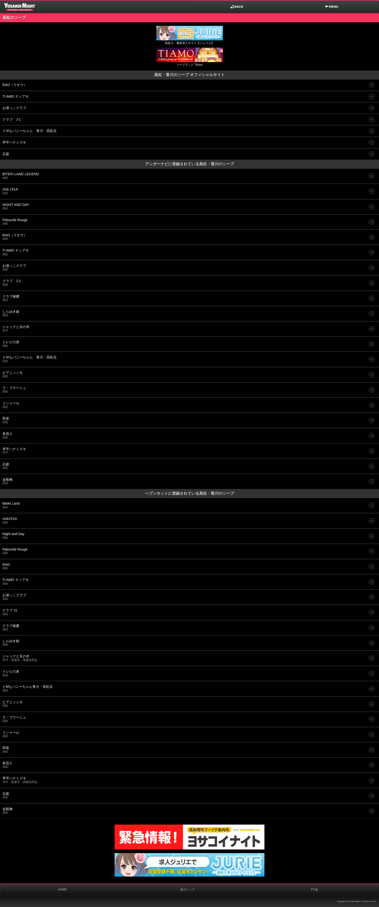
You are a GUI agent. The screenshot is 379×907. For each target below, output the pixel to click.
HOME (62, 889)
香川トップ (187, 889)
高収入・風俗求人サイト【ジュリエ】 (189, 41)
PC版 (314, 889)
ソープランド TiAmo (189, 63)
